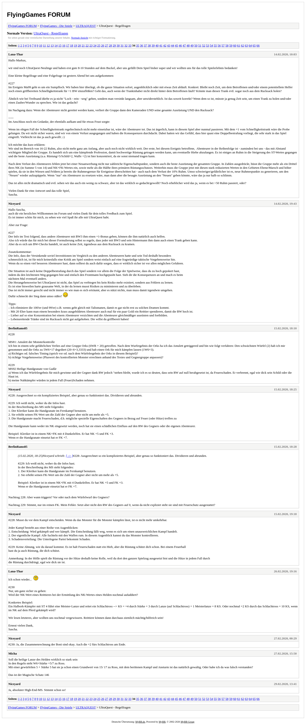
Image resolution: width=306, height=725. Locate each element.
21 (83, 45)
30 (118, 45)
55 (215, 45)
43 (168, 45)
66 (258, 45)
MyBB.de (140, 721)
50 (195, 45)
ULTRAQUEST (86, 26)
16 (63, 45)
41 (161, 45)
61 (238, 45)
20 (79, 45)
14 (56, 45)
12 (48, 45)
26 (102, 45)
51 (199, 45)
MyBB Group (187, 721)
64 (250, 45)
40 (156, 45)
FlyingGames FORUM (39, 14)
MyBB (162, 721)
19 (75, 45)
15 (59, 45)
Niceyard (14, 203)
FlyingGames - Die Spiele (56, 26)
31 (122, 45)
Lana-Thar (15, 54)
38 (149, 45)
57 (223, 45)
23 (91, 45)
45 (176, 45)
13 (52, 45)
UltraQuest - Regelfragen (50, 33)
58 (227, 45)
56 (219, 45)
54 (211, 45)
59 (230, 45)
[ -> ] (69, 456)
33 (129, 45)
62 (242, 45)
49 (192, 45)
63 (246, 45)
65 (254, 45)
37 (145, 45)
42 (164, 45)
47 (184, 45)
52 (203, 45)
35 (137, 45)
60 (234, 45)
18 (71, 45)
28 (110, 45)
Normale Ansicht (79, 37)
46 (180, 45)
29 (114, 45)
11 (44, 45)
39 (153, 45)
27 (106, 45)
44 (172, 45)
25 (98, 45)
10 (40, 45)
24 (94, 45)
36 (141, 45)
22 (87, 45)
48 (188, 45)
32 (125, 45)
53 (207, 45)
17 (67, 45)
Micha (12, 653)
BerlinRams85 (17, 328)
